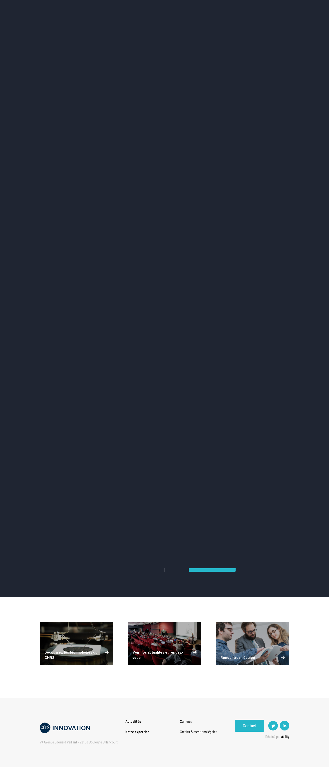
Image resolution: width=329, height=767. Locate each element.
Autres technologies (266, 187)
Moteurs (218, 323)
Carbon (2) (115, 372)
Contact (275, 23)
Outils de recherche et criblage (215, 188)
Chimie (63, 167)
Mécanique (215, 167)
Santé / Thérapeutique (266, 167)
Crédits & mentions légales (200, 732)
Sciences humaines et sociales (215, 147)
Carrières (187, 721)
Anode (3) (166, 355)
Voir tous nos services (63, 563)
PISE (218, 23)
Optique (164, 187)
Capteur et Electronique (164, 167)
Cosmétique (113, 146)
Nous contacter (212, 578)
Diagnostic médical (62, 187)
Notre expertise (137, 732)
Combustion (63, 323)
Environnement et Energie (62, 147)
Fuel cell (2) (218, 372)
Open (201, 23)
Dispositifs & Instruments (114, 167)
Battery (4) (114, 355)
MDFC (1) (63, 355)
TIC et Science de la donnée (164, 147)
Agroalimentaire (266, 146)
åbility (285, 737)
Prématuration (158, 23)
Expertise (104, 23)
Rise (184, 23)
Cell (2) (166, 372)
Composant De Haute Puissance (115, 323)
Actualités (78, 23)
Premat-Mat (241, 23)
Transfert (130, 23)
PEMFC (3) (63, 372)
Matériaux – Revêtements (113, 188)
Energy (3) (218, 355)
